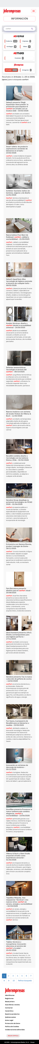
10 (14, 981)
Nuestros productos (12, 1014)
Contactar (9, 1008)
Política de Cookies (12, 1027)
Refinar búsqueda (25, 981)
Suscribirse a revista (12, 1005)
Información (19, 18)
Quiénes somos (10, 1017)
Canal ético (9, 1011)
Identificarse (9, 995)
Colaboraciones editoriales (15, 1030)
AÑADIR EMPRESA (13, 1036)
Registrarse (9, 999)
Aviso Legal (9, 1020)
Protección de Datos (12, 1023)
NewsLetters (9, 1002)
